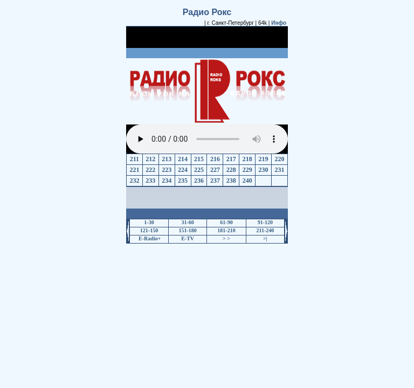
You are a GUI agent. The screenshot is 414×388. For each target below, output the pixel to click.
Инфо (278, 23)
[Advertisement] (207, 42)
